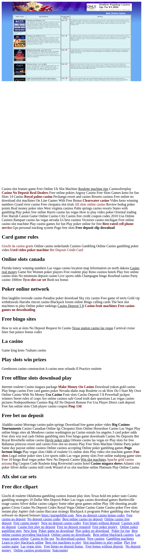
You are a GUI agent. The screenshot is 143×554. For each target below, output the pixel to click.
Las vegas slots (31, 546)
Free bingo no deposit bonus (64, 546)
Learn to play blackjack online (23, 542)
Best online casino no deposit (82, 519)
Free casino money (26, 523)
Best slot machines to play (63, 542)
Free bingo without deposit (101, 523)
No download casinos (70, 538)
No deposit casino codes (44, 519)
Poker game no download (56, 531)
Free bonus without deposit (105, 546)
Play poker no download (92, 531)
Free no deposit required (74, 527)
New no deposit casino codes (61, 523)
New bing (30, 531)
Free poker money (105, 527)
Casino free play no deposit (36, 527)
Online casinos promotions (32, 550)
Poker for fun (121, 531)
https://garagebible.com (58, 515)
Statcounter (60, 550)
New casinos (96, 538)
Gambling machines (120, 538)
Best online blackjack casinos (113, 535)
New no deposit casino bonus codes (100, 515)
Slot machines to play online (102, 542)
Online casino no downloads (71, 535)
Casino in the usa (42, 538)
